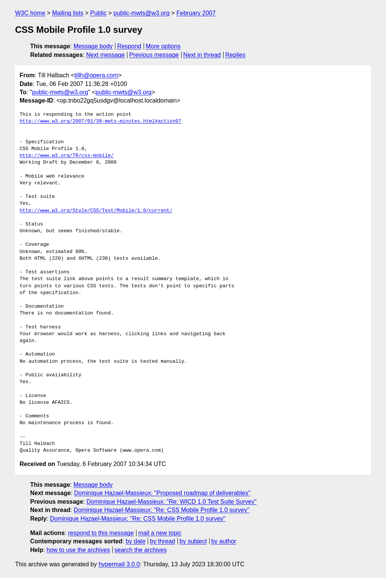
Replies (235, 55)
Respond (129, 46)
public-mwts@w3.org (141, 13)
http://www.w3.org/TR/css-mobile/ (67, 155)
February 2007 (196, 13)
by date (135, 541)
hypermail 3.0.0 (118, 564)
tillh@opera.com (96, 75)
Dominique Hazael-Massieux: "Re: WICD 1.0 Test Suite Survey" (171, 501)
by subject (193, 541)
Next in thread (202, 55)
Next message (105, 55)
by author (223, 541)
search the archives (141, 550)
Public (98, 13)
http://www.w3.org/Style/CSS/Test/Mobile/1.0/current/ (96, 210)
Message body (93, 46)
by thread (162, 541)
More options (163, 46)
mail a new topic (160, 533)
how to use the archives (78, 550)
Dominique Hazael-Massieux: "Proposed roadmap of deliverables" (162, 493)
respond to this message (100, 533)
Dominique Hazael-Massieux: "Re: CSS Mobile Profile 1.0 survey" (162, 510)
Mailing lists (67, 13)
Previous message (154, 55)
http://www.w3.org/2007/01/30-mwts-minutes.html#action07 (100, 121)
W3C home (30, 13)
